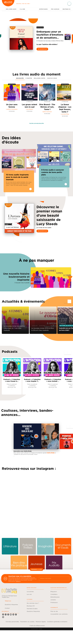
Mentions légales (41, 621)
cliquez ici (18, 581)
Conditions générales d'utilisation (57, 621)
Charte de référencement (37, 625)
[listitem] (3, 614)
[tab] (3, 9)
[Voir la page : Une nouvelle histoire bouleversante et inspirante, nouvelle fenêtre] (36, 273)
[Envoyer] (67, 578)
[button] (42, 49)
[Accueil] (8, 3)
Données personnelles (12, 621)
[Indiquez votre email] (52, 578)
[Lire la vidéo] (36, 436)
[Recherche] (69, 4)
